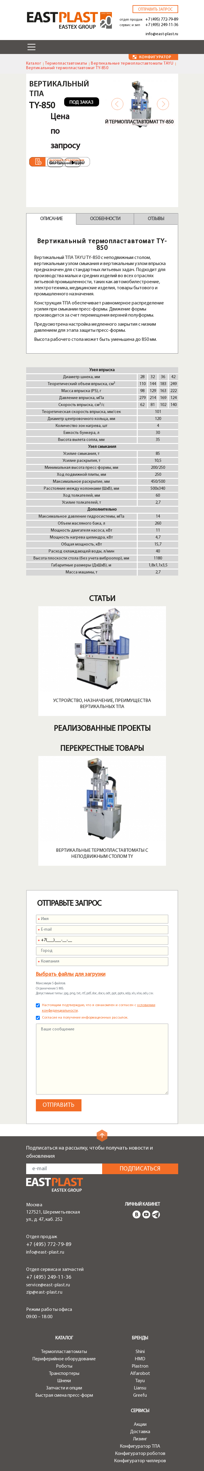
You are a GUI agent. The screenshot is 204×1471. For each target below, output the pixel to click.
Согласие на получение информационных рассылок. (85, 1017)
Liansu (140, 1388)
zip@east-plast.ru (44, 1292)
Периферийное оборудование (64, 1359)
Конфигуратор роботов (140, 1453)
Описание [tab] (51, 219)
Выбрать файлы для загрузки (70, 974)
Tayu (140, 1381)
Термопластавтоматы (66, 63)
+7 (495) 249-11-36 (161, 25)
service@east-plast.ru (48, 1285)
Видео (75, 162)
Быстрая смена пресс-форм (64, 1395)
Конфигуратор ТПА (140, 1446)
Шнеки (64, 1381)
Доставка (140, 1431)
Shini (140, 1351)
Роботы (64, 1366)
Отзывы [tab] (156, 219)
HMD (140, 1359)
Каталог (33, 63)
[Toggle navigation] (31, 47)
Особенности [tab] (105, 219)
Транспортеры (64, 1373)
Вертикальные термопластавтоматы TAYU (132, 63)
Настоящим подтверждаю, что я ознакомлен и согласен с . (98, 1008)
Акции (140, 1424)
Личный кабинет (142, 1204)
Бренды (140, 1338)
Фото (55, 162)
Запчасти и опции (64, 1388)
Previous (117, 104)
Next (163, 104)
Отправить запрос (155, 10)
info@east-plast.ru (162, 34)
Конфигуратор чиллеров (140, 1461)
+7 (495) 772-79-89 (161, 19)
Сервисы (140, 1411)
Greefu (140, 1395)
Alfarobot (140, 1373)
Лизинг (140, 1439)
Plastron (140, 1366)
